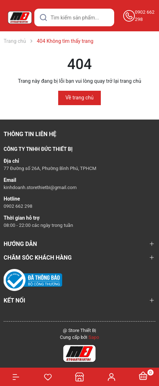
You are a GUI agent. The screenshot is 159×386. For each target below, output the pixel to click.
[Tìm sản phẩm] (74, 17)
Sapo (94, 337)
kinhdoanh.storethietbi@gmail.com (40, 187)
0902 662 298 (144, 15)
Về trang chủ (79, 97)
